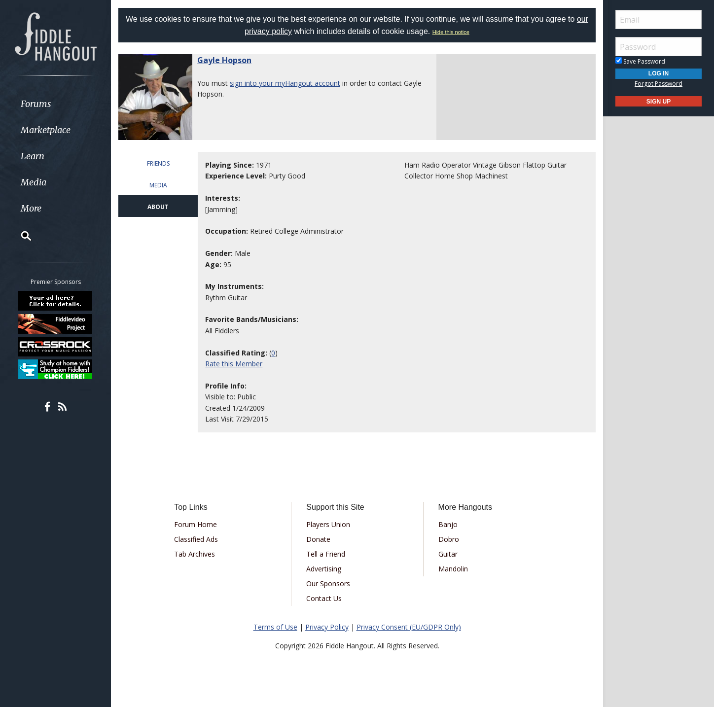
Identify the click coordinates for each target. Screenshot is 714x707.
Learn (32, 156)
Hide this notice (450, 32)
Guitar (448, 554)
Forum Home (195, 524)
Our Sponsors (328, 583)
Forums (36, 103)
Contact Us (324, 598)
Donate (318, 539)
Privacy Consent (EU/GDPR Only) (409, 627)
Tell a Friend (325, 554)
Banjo (448, 524)
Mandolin (453, 568)
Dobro (448, 539)
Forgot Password (658, 83)
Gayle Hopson (224, 60)
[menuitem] (55, 104)
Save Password (640, 61)
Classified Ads (196, 539)
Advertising (323, 568)
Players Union (328, 524)
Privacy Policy (327, 627)
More (31, 208)
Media (33, 182)
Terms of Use (275, 627)
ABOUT (158, 207)
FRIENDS (158, 163)
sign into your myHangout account (285, 83)
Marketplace (46, 130)
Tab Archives (194, 554)
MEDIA (158, 185)
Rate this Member (233, 363)
